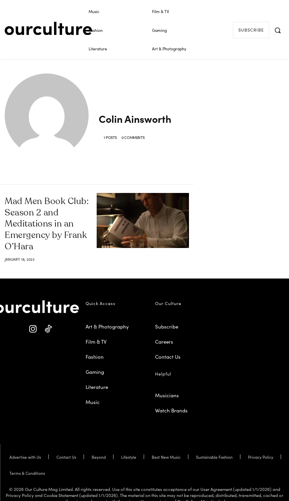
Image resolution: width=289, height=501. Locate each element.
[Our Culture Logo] (48, 28)
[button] (277, 30)
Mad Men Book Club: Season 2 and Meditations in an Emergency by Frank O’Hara (47, 216)
